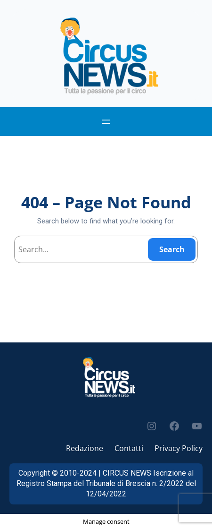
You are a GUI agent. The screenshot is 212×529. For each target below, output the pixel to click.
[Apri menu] (106, 122)
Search (172, 249)
